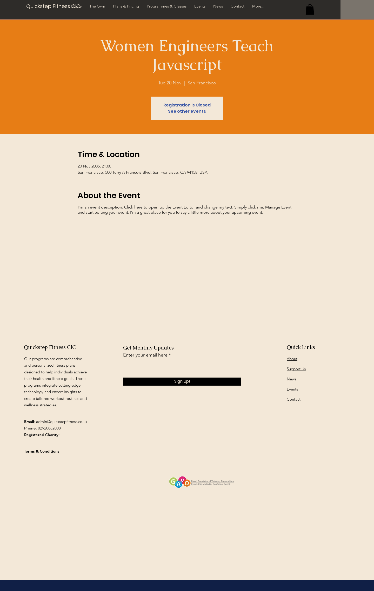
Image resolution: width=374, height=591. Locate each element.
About (292, 358)
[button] (309, 9)
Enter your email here (145, 355)
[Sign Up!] (182, 382)
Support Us (296, 368)
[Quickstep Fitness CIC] (53, 6)
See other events (187, 111)
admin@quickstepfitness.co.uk (61, 421)
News (291, 379)
